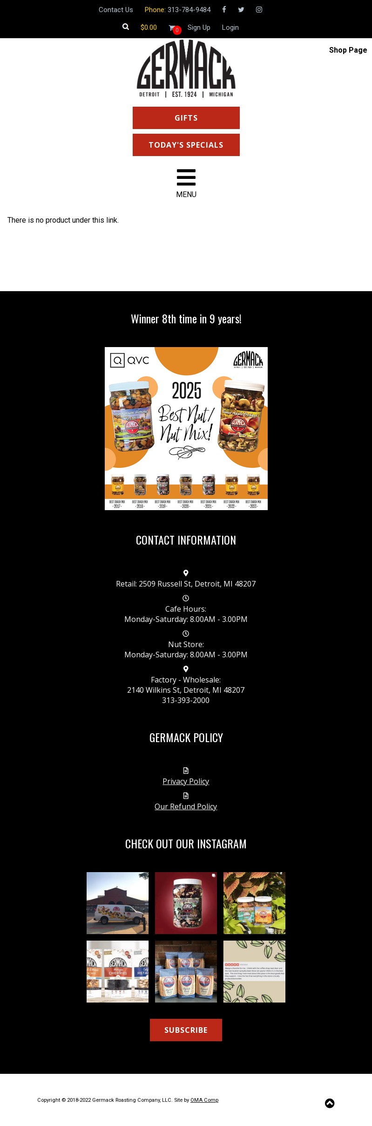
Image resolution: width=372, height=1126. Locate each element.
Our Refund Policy (186, 806)
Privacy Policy (185, 781)
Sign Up (199, 27)
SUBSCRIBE (186, 1030)
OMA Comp (204, 1100)
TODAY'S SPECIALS (186, 145)
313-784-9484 (189, 10)
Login (230, 27)
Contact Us (116, 10)
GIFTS (186, 118)
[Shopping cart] (149, 27)
